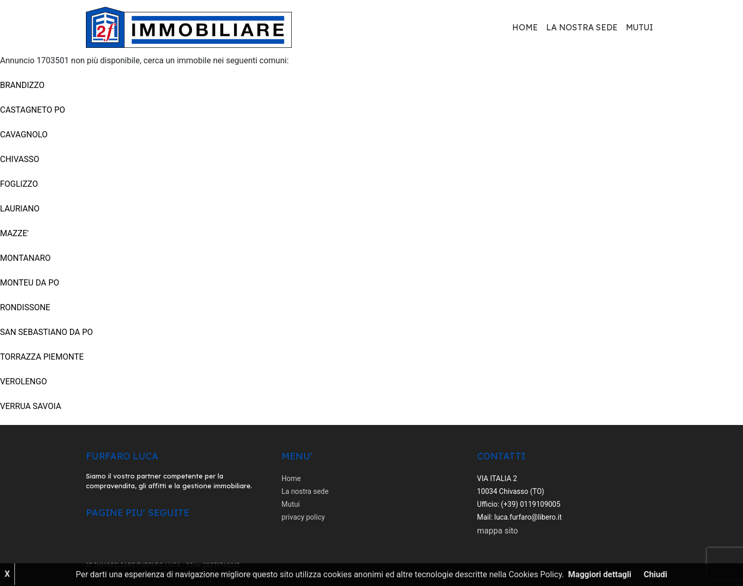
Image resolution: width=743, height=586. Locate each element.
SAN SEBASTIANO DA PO (46, 332)
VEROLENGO (23, 381)
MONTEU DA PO (29, 283)
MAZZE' (14, 233)
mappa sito (497, 531)
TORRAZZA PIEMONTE (42, 357)
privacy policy (303, 517)
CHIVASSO (19, 159)
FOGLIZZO (19, 184)
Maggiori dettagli (599, 574)
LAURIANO (20, 209)
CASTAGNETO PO (32, 110)
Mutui (639, 27)
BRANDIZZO (22, 85)
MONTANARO (25, 258)
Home (525, 27)
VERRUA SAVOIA (30, 406)
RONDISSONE (25, 307)
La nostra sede (581, 27)
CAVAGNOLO (24, 134)
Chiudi (655, 574)
